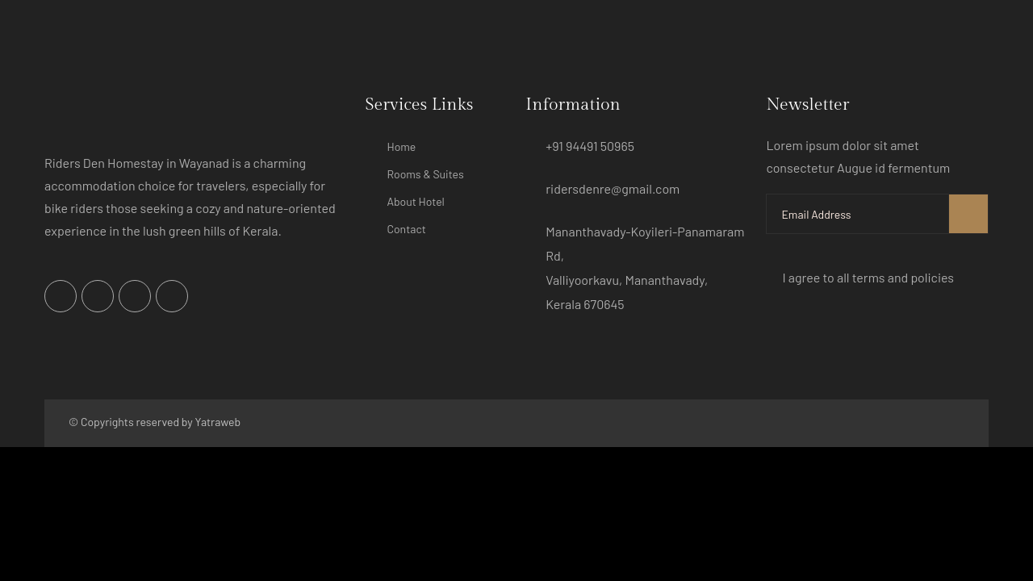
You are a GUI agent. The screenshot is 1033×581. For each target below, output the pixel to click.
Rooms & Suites (425, 174)
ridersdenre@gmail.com (613, 188)
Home (401, 146)
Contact (406, 229)
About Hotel (416, 201)
